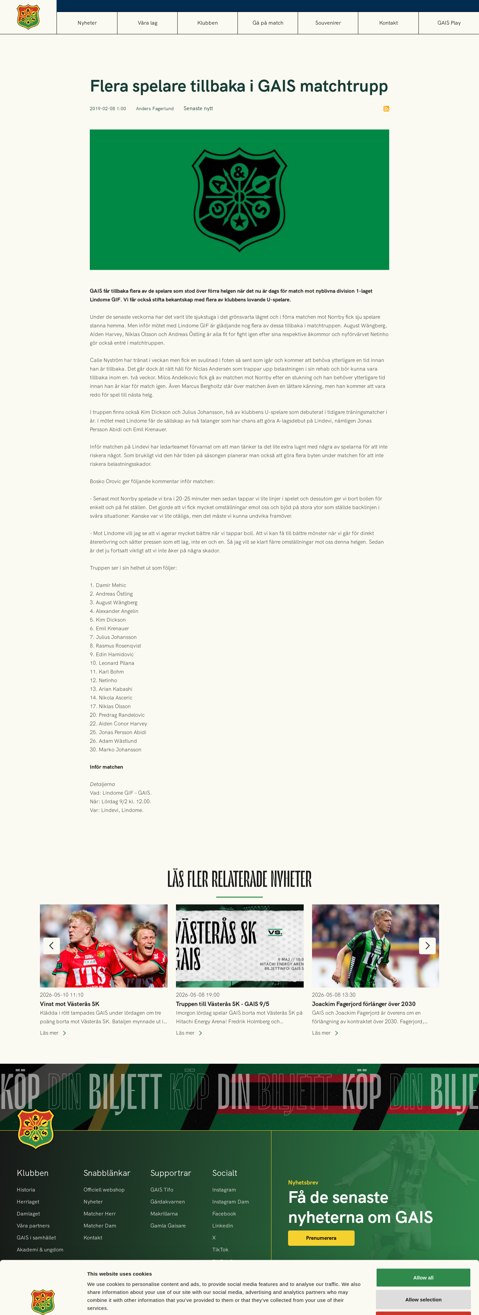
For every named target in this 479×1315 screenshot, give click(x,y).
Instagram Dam (230, 1201)
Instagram (224, 1189)
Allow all (423, 1227)
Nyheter (87, 22)
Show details (349, 1302)
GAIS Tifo (161, 1189)
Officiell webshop (104, 1189)
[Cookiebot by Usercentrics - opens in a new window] (43, 1302)
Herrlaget (28, 1201)
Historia (26, 1189)
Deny (423, 1271)
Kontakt (388, 22)
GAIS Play (449, 22)
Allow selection (423, 1249)
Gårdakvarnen (167, 1201)
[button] (147, 23)
